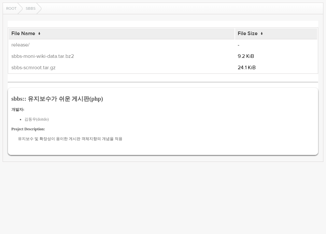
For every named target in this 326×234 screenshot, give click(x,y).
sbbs (30, 8)
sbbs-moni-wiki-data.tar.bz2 (42, 56)
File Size (248, 33)
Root (11, 8)
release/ (20, 45)
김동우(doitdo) (36, 119)
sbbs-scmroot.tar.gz (33, 67)
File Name (23, 33)
